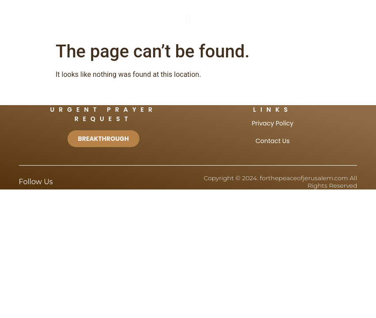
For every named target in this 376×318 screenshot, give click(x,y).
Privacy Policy (272, 123)
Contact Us (273, 140)
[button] (188, 19)
